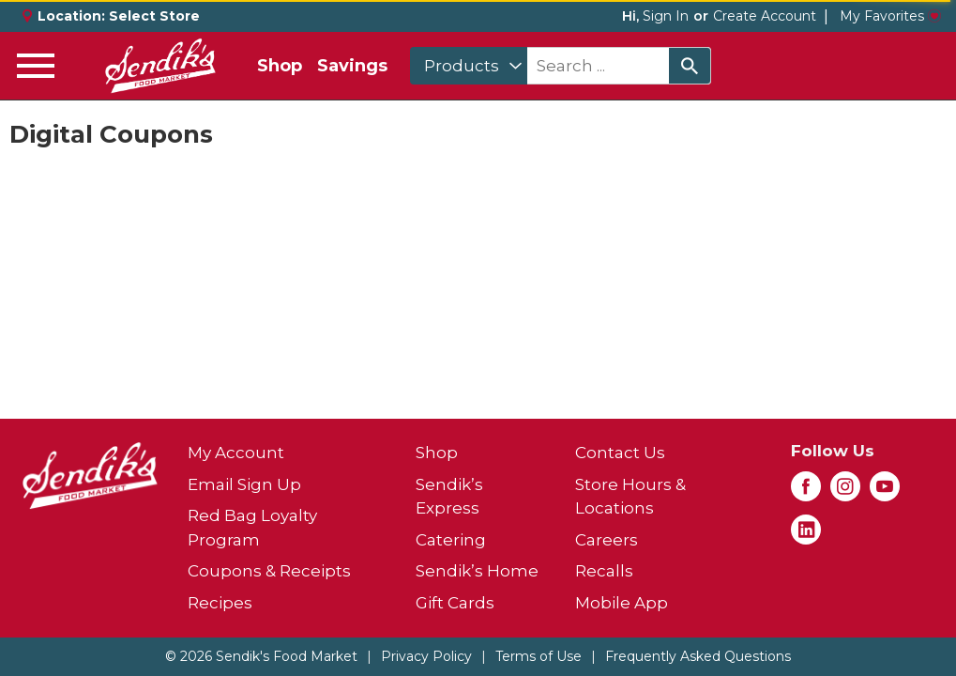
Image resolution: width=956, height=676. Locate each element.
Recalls (604, 570)
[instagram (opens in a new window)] (845, 492)
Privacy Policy (426, 656)
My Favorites (890, 16)
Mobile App (621, 602)
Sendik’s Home (477, 570)
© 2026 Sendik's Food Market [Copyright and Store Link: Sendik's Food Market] (261, 656)
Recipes (220, 602)
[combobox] (468, 65)
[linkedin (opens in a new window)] (806, 535)
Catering (451, 539)
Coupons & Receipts (269, 570)
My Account (236, 452)
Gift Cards (455, 602)
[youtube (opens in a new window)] (885, 492)
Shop (279, 65)
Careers (606, 539)
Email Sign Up (244, 484)
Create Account (764, 16)
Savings (352, 65)
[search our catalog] (689, 66)
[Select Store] (156, 16)
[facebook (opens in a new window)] (806, 492)
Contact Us (620, 452)
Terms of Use (538, 656)
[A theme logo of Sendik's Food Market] (160, 66)
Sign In (666, 16)
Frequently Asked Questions (698, 656)
